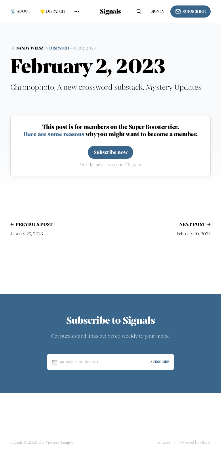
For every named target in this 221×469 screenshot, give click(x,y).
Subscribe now (110, 152)
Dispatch (59, 48)
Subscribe (190, 11)
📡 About (20, 11)
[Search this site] (139, 11)
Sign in (158, 11)
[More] (77, 11)
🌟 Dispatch (52, 11)
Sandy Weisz (29, 48)
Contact (164, 442)
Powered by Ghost (194, 442)
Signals (110, 11)
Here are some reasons (53, 134)
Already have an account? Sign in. (110, 164)
